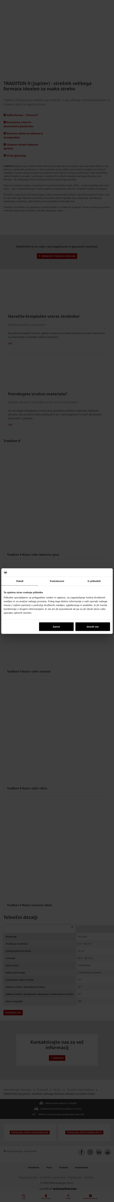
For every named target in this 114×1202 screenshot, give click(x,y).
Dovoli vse (93, 626)
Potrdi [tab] (19, 581)
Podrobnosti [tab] (57, 581)
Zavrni (56, 626)
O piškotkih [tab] (94, 581)
